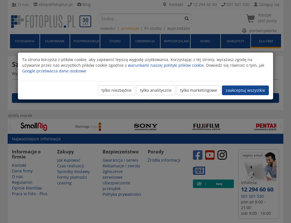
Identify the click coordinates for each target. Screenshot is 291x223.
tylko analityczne (156, 90)
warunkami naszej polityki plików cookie (166, 65)
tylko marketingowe (198, 90)
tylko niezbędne (116, 90)
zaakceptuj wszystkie (245, 90)
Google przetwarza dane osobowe (54, 71)
